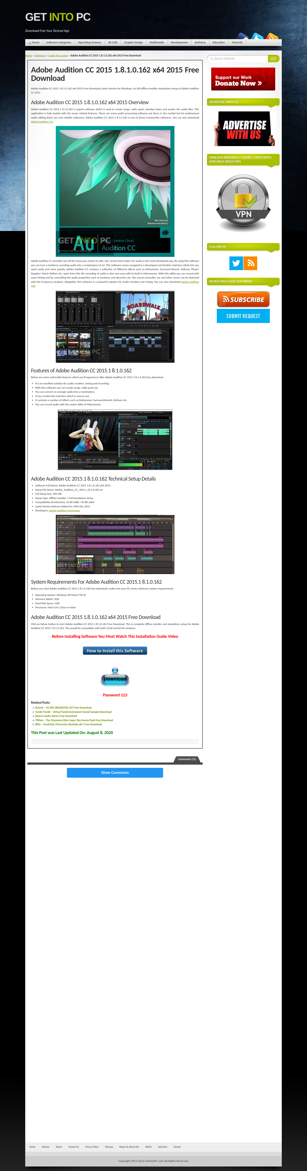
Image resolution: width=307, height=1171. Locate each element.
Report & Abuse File (129, 1146)
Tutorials (237, 42)
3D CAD (112, 42)
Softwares (40, 55)
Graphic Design (133, 42)
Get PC (57, 17)
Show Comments (115, 772)
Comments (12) (187, 759)
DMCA (148, 1146)
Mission (45, 1146)
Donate (177, 1146)
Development (179, 42)
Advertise (162, 1146)
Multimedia (157, 42)
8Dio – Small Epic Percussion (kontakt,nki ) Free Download (68, 724)
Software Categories (58, 42)
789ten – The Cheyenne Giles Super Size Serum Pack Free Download (74, 720)
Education (219, 42)
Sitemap (109, 1146)
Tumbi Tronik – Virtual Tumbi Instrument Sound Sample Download (73, 712)
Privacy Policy (92, 1146)
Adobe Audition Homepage (64, 510)
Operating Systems (89, 42)
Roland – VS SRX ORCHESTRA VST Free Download (63, 707)
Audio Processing (58, 55)
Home (36, 42)
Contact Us (73, 1146)
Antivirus (200, 42)
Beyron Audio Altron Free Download (56, 716)
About (59, 1146)
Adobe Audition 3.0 (42, 121)
